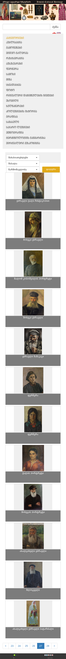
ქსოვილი (12, 100)
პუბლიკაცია (14, 42)
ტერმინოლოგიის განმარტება (25, 138)
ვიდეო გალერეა (17, 53)
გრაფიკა (12, 116)
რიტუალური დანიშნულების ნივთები (30, 95)
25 (26, 645)
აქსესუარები (14, 63)
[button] (23, 158)
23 (12, 645)
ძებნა (55, 26)
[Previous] (6, 646)
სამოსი (10, 74)
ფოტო (10, 90)
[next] (54, 646)
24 (19, 645)
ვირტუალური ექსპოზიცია (23, 143)
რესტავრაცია (15, 58)
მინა (9, 79)
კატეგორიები (15, 38)
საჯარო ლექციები (18, 127)
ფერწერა (12, 69)
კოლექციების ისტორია (21, 111)
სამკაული (12, 122)
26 (33, 645)
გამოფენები (14, 47)
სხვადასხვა (13, 84)
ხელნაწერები (15, 106)
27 (40, 645)
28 (47, 645)
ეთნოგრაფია (15, 132)
